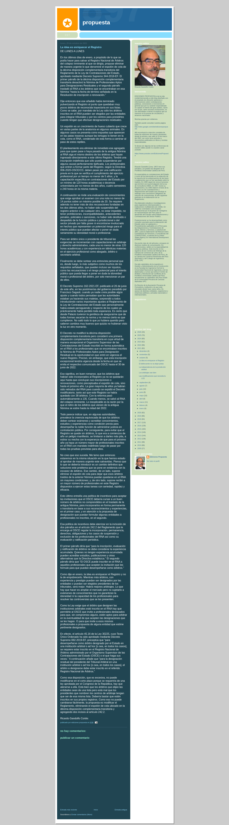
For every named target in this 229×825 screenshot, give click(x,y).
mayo (141, 395)
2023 (139, 342)
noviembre (143, 354)
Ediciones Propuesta (158, 457)
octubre (142, 358)
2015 (139, 429)
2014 (139, 432)
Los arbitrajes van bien (147, 373)
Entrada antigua (121, 810)
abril (141, 399)
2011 (139, 442)
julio (141, 389)
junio (141, 392)
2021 (139, 348)
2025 (139, 335)
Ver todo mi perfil (153, 461)
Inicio (96, 810)
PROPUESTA (96, 22)
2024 (139, 338)
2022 (139, 345)
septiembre (143, 382)
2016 (139, 426)
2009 (139, 448)
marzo (142, 402)
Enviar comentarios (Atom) (81, 814)
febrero (142, 405)
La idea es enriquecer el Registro (151, 360)
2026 (139, 332)
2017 (139, 422)
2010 (139, 445)
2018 (139, 419)
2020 (139, 413)
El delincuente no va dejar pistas (151, 364)
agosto (142, 386)
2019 (139, 416)
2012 (139, 439)
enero (141, 408)
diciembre (143, 351)
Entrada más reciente (68, 810)
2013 (139, 435)
